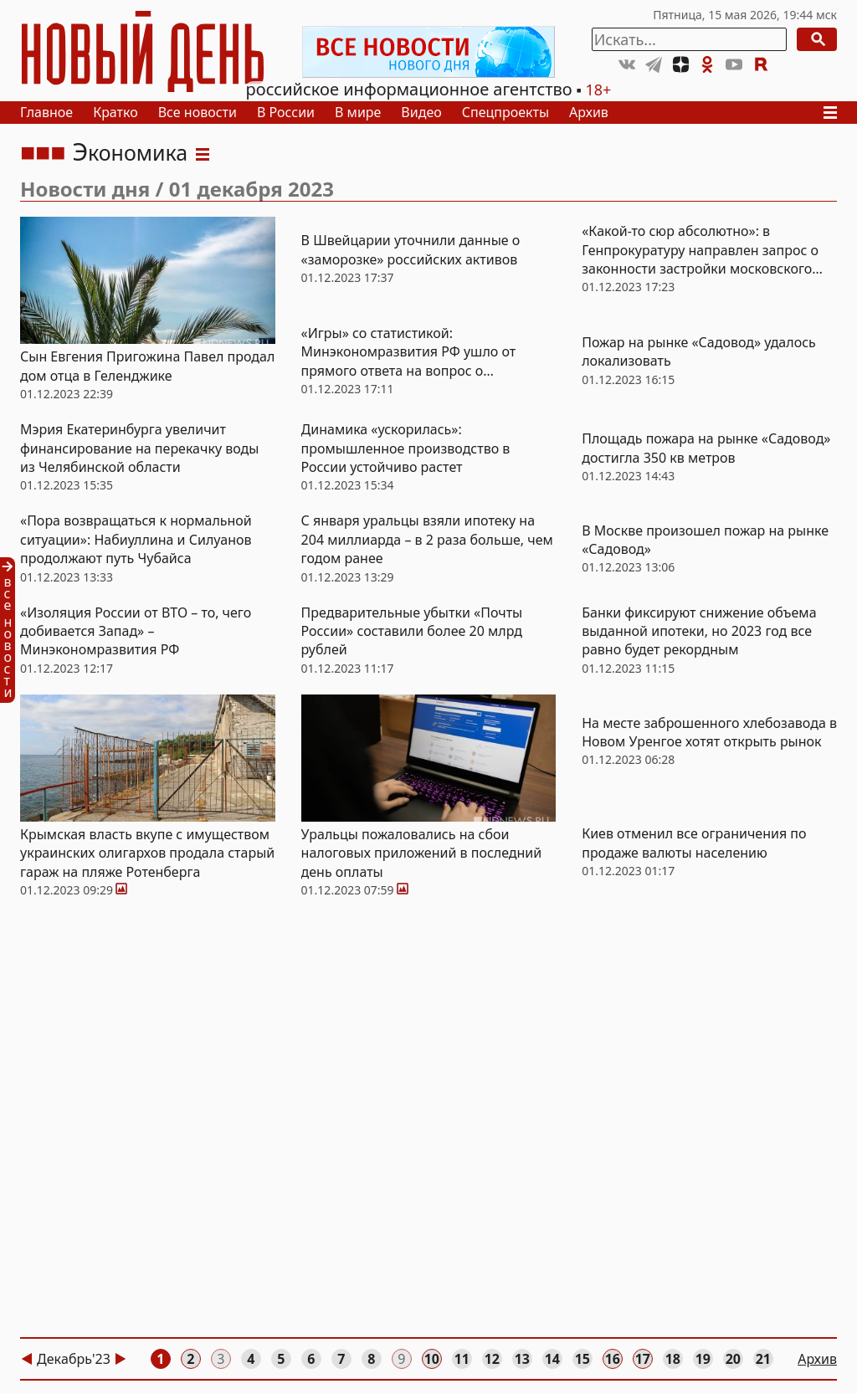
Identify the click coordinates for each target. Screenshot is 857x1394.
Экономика (129, 152)
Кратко (115, 112)
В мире (358, 112)
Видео (421, 112)
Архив (588, 112)
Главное (46, 112)
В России (286, 112)
